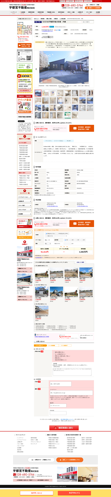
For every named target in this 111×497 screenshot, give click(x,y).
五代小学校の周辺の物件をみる (42, 329)
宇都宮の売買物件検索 (53, 439)
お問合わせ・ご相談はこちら (41, 461)
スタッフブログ (24, 209)
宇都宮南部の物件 (23, 154)
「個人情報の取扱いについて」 (67, 420)
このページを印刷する (25, 52)
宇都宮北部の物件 (23, 148)
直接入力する (50, 236)
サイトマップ (34, 445)
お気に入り (79, 1)
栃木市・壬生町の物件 (24, 163)
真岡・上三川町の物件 (24, 156)
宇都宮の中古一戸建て (24, 178)
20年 (83, 240)
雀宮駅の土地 (73, 326)
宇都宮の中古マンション (25, 180)
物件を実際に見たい (56, 352)
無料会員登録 (20, 453)
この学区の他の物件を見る (52, 206)
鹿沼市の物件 (22, 158)
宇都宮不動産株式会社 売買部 (42, 336)
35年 (66, 240)
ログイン (97, 1)
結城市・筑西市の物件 (24, 169)
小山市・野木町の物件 (24, 167)
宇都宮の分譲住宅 (23, 184)
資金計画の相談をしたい (57, 359)
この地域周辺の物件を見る (47, 31)
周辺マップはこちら (24, 271)
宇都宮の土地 (22, 182)
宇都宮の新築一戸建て (24, 175)
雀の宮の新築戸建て (40, 327)
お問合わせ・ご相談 (93, 4)
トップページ (20, 439)
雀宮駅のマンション (63, 326)
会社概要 (24, 214)
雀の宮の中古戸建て (51, 327)
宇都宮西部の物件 (23, 150)
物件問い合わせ (36, 493)
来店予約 (87, 1)
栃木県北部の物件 (23, 145)
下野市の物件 (22, 160)
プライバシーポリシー (36, 443)
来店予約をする (74, 493)
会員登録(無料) (39, 257)
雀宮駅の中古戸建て (51, 326)
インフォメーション (24, 197)
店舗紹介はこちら (24, 268)
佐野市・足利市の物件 (24, 165)
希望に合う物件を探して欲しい (59, 356)
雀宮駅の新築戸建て (40, 326)
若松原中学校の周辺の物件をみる (59, 329)
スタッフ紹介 (24, 205)
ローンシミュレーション (26, 53)
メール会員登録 (93, 8)
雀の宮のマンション (63, 327)
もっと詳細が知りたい (57, 354)
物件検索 (70, 1)
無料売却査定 (34, 439)
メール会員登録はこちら (70, 461)
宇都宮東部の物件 (23, 152)
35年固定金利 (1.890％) (62, 233)
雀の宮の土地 (73, 327)
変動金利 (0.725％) (50, 233)
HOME (62, 1)
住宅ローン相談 (34, 441)
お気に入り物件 (80, 262)
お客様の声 (24, 201)
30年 (72, 240)
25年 (77, 240)
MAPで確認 (57, 30)
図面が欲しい (55, 358)
